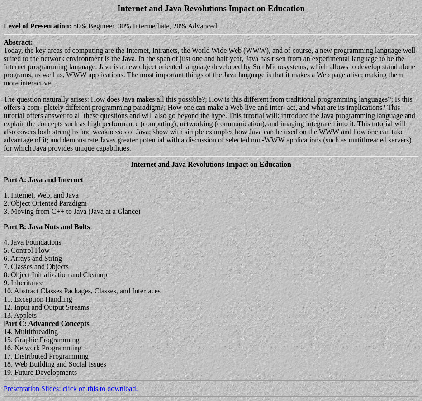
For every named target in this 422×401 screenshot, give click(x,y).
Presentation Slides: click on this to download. (71, 388)
